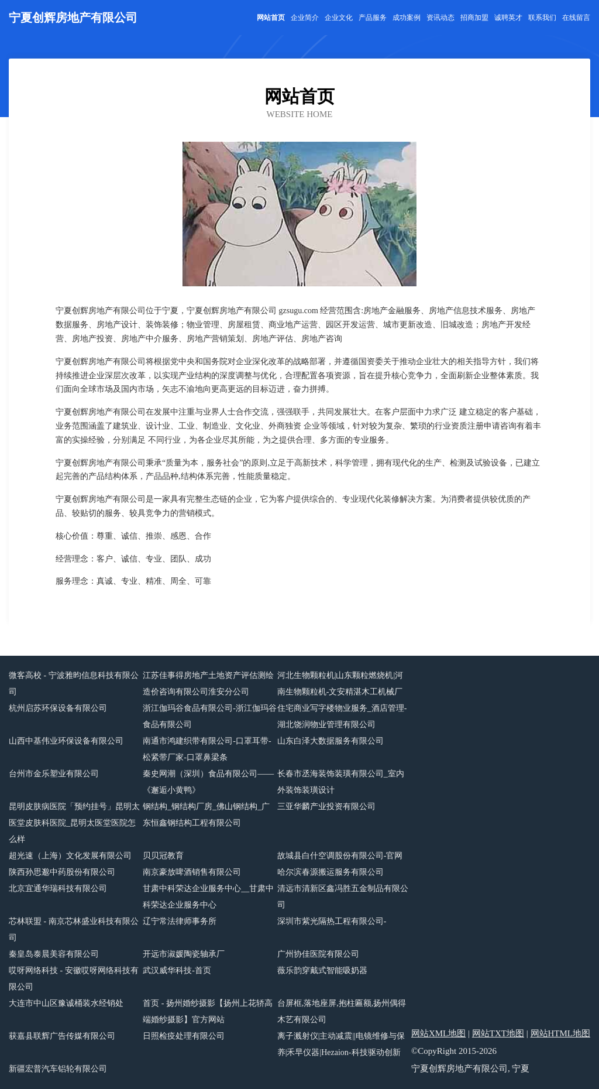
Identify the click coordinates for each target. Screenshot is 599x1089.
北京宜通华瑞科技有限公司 (58, 888)
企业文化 (339, 17)
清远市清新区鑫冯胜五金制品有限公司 (342, 896)
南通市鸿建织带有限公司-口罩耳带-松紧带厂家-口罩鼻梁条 (207, 749)
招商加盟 (474, 17)
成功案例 (407, 17)
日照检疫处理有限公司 (184, 1036)
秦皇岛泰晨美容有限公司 (54, 954)
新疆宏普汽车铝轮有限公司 (58, 1068)
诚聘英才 (508, 17)
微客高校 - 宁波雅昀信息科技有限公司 (74, 683)
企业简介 (305, 17)
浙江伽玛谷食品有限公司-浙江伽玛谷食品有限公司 (210, 716)
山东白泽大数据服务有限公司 (330, 741)
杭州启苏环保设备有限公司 (58, 708)
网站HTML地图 (561, 1033)
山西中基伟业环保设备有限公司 (66, 741)
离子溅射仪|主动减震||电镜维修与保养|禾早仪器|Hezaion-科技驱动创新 (341, 1044)
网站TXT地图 (498, 1033)
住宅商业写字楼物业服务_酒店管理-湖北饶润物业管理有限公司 (342, 716)
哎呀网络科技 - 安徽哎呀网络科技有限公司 (74, 978)
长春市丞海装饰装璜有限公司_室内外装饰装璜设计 (340, 782)
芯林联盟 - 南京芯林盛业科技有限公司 (74, 929)
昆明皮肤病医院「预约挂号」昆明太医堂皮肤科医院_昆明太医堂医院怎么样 (74, 823)
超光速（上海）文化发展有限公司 (70, 855)
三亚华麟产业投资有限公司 (326, 806)
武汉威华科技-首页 (177, 970)
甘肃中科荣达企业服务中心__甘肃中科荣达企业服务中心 (208, 896)
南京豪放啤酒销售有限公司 (192, 872)
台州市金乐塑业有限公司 (54, 773)
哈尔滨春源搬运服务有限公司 (330, 872)
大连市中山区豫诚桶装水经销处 (66, 1003)
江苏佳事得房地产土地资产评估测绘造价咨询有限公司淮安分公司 (208, 683)
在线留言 (576, 17)
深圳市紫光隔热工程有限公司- (332, 921)
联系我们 (542, 17)
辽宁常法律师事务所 (179, 921)
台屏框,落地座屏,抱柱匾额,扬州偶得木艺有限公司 (342, 1011)
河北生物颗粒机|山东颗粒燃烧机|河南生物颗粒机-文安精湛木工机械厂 (340, 683)
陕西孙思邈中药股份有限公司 (62, 872)
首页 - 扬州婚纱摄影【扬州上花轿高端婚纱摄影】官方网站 (208, 1011)
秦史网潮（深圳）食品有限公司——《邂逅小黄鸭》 (208, 782)
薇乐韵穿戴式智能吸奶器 (322, 970)
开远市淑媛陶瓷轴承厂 (184, 954)
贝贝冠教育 (163, 855)
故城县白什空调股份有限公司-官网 (340, 855)
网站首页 (271, 17)
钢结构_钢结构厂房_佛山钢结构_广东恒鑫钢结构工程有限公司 (206, 814)
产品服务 (373, 17)
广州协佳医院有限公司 (318, 954)
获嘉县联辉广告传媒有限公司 (62, 1036)
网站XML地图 (438, 1033)
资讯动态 (440, 17)
